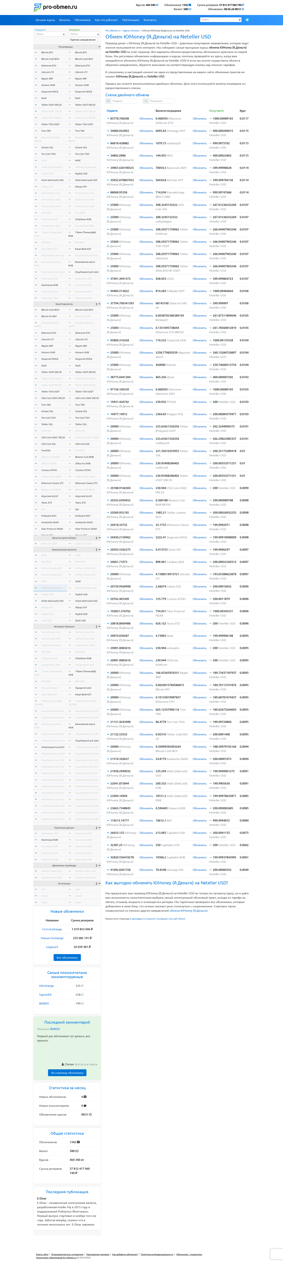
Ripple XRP (47, 78)
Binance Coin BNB (50, 457)
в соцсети (149, 918)
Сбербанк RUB (49, 219)
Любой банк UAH (51, 206)
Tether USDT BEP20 (51, 117)
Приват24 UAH (49, 688)
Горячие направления (82, 39)
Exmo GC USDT (49, 543)
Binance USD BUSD (51, 489)
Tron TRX (46, 130)
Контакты (150, 19)
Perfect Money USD (51, 568)
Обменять (146, 118)
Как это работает (106, 19)
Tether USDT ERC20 (51, 104)
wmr (43, 889)
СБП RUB (46, 212)
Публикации (130, 19)
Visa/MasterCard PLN (52, 786)
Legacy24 (52, 946)
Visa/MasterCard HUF (52, 766)
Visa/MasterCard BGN (52, 812)
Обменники (83, 19)
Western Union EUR (51, 877)
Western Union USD (51, 871)
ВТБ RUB (46, 242)
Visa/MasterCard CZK (52, 793)
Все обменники (67, 957)
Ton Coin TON (48, 154)
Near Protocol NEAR (52, 529)
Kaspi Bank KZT (49, 249)
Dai (43, 509)
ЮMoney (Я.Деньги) (52, 167)
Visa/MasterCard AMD (53, 753)
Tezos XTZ (46, 502)
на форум (162, 918)
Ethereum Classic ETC (52, 483)
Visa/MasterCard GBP (52, 734)
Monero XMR (48, 85)
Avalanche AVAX (50, 522)
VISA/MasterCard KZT (52, 747)
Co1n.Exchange (52, 929)
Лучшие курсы (45, 19)
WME (44, 555)
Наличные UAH (49, 298)
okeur (44, 902)
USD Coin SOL (48, 444)
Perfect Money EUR (51, 574)
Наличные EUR (49, 291)
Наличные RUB (49, 285)
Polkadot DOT (48, 516)
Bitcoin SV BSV (49, 316)
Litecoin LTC (47, 72)
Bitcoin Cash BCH (50, 59)
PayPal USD (47, 173)
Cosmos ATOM (49, 470)
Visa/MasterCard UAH (53, 272)
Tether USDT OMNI (51, 476)
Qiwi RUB (46, 561)
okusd (44, 895)
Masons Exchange (52, 938)
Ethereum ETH (48, 65)
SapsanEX (45, 994)
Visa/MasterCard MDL (53, 760)
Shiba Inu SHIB (48, 463)
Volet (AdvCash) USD (52, 180)
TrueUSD (45, 450)
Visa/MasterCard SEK (52, 780)
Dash (44, 98)
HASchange (46, 985)
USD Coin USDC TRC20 (53, 437)
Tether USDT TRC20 (51, 111)
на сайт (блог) (177, 918)
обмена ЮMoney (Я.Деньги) (188, 910)
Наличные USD (49, 278)
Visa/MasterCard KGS (52, 799)
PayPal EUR (47, 614)
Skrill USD (46, 620)
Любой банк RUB (50, 199)
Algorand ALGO (49, 496)
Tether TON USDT (50, 124)
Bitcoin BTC (47, 52)
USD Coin (46, 430)
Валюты (64, 19)
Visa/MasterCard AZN (52, 819)
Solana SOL (47, 147)
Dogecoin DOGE (49, 91)
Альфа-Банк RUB (50, 225)
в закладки (136, 918)
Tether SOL (47, 424)
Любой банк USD (50, 193)
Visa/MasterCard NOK (53, 806)
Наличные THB (49, 859)
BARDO (44, 1003)
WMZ (44, 160)
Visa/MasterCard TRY (52, 773)
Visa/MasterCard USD (52, 255)
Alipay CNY (47, 186)
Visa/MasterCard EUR (52, 711)
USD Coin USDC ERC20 (53, 398)
